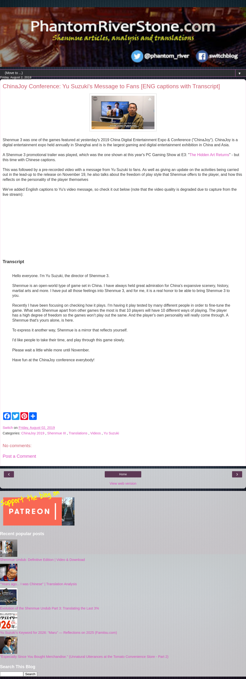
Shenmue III (57, 433)
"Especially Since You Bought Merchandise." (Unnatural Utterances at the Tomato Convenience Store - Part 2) (84, 657)
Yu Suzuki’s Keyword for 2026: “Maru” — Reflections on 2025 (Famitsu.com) (58, 633)
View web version (123, 483)
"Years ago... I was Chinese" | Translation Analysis (38, 584)
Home (123, 474)
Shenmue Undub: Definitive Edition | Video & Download (42, 560)
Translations (78, 433)
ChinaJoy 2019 (33, 433)
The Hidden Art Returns (209, 155)
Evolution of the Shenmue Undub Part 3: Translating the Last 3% (49, 608)
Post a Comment (19, 456)
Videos (96, 433)
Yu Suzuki (111, 433)
